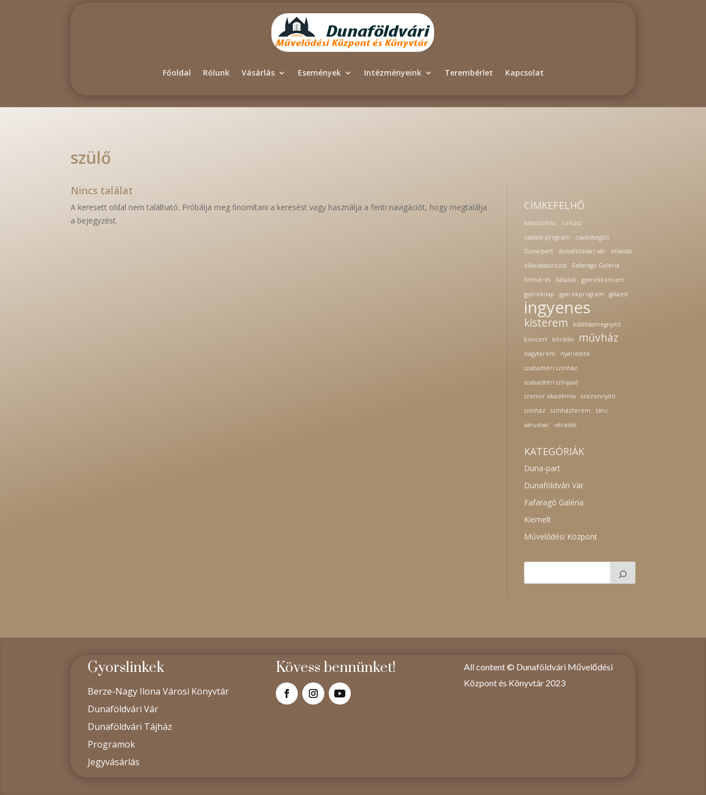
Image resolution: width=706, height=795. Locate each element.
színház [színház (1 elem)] (534, 410)
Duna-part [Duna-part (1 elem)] (538, 251)
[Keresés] (622, 573)
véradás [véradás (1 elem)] (565, 425)
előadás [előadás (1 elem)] (621, 251)
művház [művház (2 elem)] (598, 338)
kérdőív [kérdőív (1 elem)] (563, 339)
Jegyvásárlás (114, 762)
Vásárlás (258, 72)
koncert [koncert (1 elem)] (535, 339)
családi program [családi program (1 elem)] (547, 237)
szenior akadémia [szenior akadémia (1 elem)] (550, 396)
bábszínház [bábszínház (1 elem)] (540, 223)
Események (319, 72)
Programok (111, 744)
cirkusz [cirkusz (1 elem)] (571, 223)
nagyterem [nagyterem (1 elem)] (539, 354)
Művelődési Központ (560, 536)
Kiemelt (537, 519)
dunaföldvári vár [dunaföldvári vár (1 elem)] (582, 251)
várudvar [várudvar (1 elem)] (536, 425)
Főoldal (177, 72)
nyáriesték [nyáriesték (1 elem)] (575, 354)
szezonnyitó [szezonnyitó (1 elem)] (598, 396)
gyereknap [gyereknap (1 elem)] (539, 294)
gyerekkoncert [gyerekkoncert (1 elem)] (602, 280)
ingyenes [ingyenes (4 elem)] (557, 307)
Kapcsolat (524, 72)
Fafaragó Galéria (554, 502)
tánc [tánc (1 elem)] (602, 410)
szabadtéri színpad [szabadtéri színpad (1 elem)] (551, 382)
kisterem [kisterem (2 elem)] (546, 323)
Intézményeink (392, 72)
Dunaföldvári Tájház (130, 727)
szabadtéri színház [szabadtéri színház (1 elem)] (550, 368)
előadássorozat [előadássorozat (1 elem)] (545, 265)
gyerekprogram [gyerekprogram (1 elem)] (581, 294)
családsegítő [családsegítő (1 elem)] (592, 237)
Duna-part (542, 468)
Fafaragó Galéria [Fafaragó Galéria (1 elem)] (595, 265)
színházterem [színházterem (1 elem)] (570, 410)
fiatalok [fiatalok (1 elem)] (565, 280)
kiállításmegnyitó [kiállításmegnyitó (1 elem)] (597, 324)
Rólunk (216, 72)
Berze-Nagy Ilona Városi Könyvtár (158, 691)
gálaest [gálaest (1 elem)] (618, 294)
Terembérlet (469, 72)
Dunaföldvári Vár (554, 485)
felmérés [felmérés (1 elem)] (537, 280)
